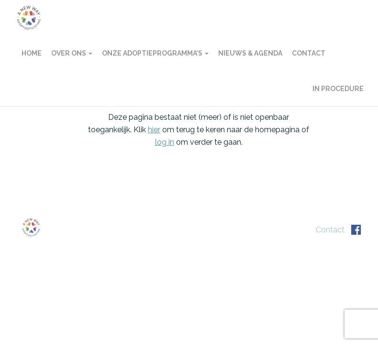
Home (32, 53)
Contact (308, 53)
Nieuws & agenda (250, 53)
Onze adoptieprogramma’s (155, 53)
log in (164, 142)
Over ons (71, 53)
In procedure (338, 88)
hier (154, 129)
